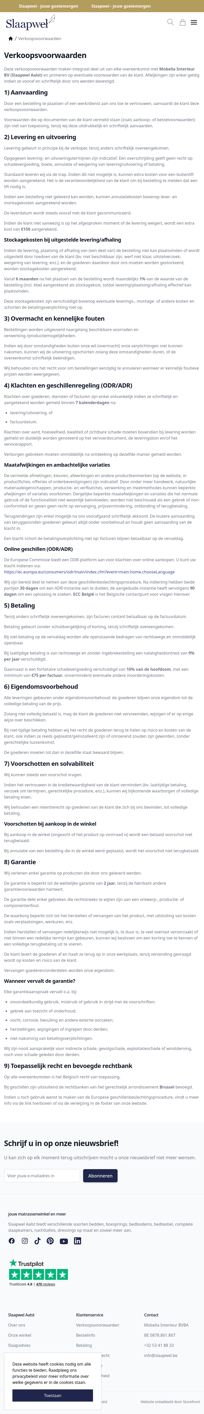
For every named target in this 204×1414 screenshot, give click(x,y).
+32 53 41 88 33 (159, 1345)
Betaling (84, 1345)
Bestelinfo (85, 1335)
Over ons (16, 1325)
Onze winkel (19, 1335)
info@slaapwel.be (161, 1355)
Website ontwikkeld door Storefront (170, 1401)
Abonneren (100, 1176)
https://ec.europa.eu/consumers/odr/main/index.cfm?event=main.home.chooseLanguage (89, 572)
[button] (194, 22)
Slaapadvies (19, 1345)
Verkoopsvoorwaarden (97, 1325)
